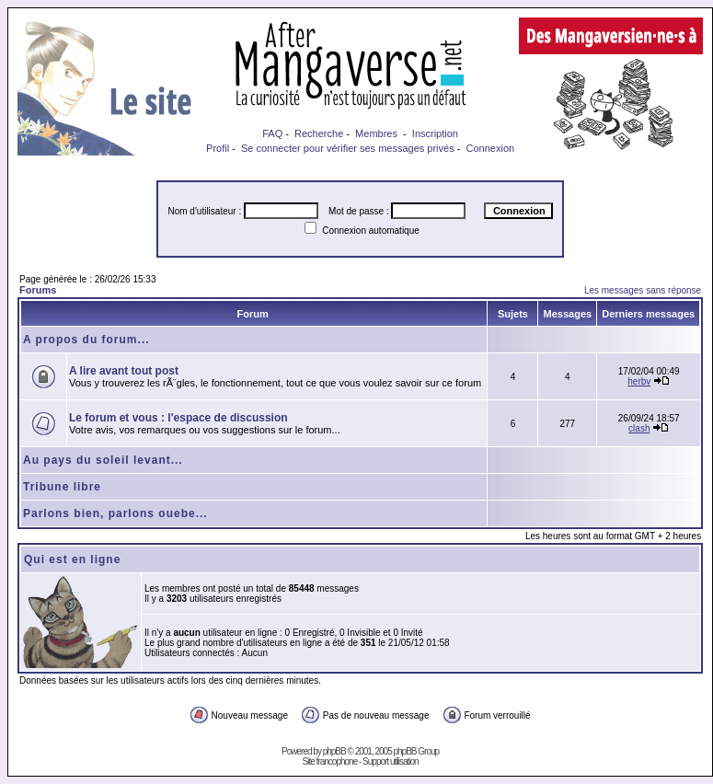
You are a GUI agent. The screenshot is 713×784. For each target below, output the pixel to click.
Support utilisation (390, 761)
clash (639, 428)
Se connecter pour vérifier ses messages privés (347, 148)
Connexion (490, 148)
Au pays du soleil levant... (103, 460)
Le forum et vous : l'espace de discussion (178, 417)
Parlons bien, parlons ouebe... (115, 513)
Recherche (318, 133)
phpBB (334, 751)
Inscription (435, 133)
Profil (217, 148)
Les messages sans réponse (642, 290)
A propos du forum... (86, 339)
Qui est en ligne (72, 559)
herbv (638, 381)
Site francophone (330, 761)
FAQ (272, 133)
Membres (376, 133)
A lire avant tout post (123, 370)
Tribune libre (62, 486)
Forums (37, 289)
